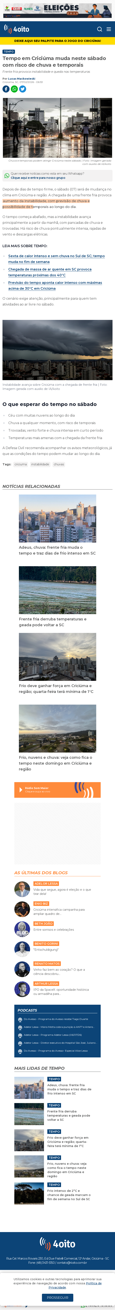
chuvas (59, 464)
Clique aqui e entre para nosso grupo (38, 178)
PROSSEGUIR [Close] (57, 1298)
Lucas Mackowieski (21, 78)
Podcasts (27, 1010)
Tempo (9, 51)
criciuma (21, 464)
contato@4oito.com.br (72, 1263)
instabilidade (40, 464)
